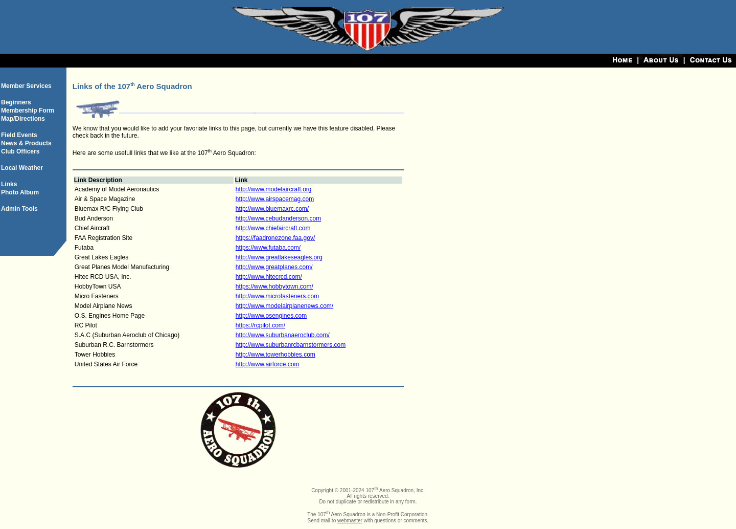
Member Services (26, 86)
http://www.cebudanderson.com (278, 218)
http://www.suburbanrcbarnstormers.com (291, 344)
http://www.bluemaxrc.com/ (272, 208)
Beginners (16, 102)
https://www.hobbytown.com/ (274, 286)
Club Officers (20, 151)
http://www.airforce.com (268, 364)
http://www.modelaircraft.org (274, 189)
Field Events (19, 135)
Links (9, 184)
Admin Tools (19, 208)
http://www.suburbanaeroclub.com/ (283, 335)
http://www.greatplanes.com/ (274, 267)
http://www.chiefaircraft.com (273, 228)
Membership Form (27, 110)
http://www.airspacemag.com (275, 199)
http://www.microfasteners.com (277, 296)
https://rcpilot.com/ (260, 325)
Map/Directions (23, 118)
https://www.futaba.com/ (268, 247)
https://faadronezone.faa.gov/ (275, 237)
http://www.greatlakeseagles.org (279, 257)
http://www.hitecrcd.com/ (269, 276)
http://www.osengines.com (271, 315)
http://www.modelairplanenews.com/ (284, 306)
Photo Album (20, 192)
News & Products (26, 143)
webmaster (349, 520)
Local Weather (22, 167)
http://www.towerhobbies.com (275, 354)
